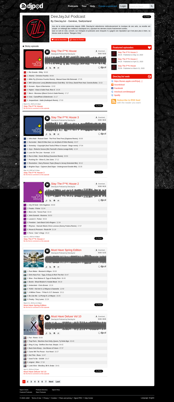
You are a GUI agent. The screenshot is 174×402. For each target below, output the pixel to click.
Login (123, 6)
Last (58, 382)
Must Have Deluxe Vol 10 (66, 316)
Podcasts (73, 6)
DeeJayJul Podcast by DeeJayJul (63, 54)
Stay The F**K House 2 (65, 183)
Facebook (118, 88)
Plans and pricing (65, 398)
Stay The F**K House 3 (65, 117)
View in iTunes (78, 40)
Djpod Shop (56, 390)
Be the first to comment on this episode (36, 108)
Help (92, 6)
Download (101, 51)
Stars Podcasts (41, 392)
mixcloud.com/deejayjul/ (124, 92)
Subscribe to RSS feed (134, 101)
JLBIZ (27, 398)
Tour (84, 6)
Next (51, 382)
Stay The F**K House (64, 50)
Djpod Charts (24, 390)
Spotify (117, 95)
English (151, 398)
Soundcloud (119, 85)
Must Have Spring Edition (66, 250)
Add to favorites (60, 40)
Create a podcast (108, 6)
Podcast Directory (42, 390)
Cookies (54, 398)
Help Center (89, 398)
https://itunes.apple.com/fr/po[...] (128, 81)
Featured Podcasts (26, 392)
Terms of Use (36, 398)
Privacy (46, 398)
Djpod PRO (78, 398)
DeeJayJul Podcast (68, 16)
